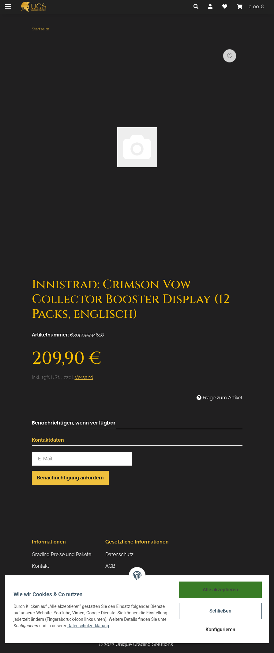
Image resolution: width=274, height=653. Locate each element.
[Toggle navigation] (8, 4)
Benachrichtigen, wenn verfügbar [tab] (74, 422)
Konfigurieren (219, 629)
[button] (196, 7)
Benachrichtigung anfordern (70, 478)
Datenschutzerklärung (119, 625)
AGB (110, 566)
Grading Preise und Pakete (61, 554)
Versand (84, 377)
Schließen (219, 611)
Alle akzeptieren (219, 590)
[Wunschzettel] (224, 7)
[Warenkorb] (250, 7)
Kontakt (40, 566)
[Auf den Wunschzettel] (229, 56)
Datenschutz (119, 554)
